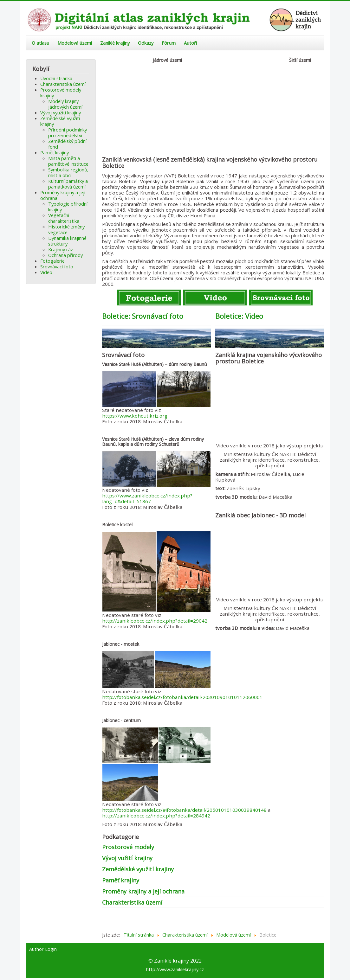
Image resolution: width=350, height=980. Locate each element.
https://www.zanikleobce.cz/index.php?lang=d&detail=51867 (147, 498)
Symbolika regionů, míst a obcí (68, 172)
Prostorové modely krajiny (60, 92)
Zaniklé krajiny (115, 43)
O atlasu (40, 43)
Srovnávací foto (56, 266)
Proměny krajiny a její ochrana (62, 195)
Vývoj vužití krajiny (127, 858)
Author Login (43, 949)
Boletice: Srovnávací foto (142, 316)
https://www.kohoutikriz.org (134, 416)
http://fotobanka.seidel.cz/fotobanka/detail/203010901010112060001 (182, 697)
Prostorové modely (128, 847)
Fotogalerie (52, 261)
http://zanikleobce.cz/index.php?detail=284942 (156, 815)
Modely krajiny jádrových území (65, 104)
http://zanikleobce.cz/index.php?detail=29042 (154, 621)
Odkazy (145, 43)
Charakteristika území (63, 84)
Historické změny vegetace (66, 229)
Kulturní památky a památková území (68, 184)
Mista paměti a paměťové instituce (68, 161)
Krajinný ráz (60, 249)
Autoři (190, 43)
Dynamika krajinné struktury (67, 241)
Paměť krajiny (54, 152)
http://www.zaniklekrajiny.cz (175, 969)
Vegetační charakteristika (63, 218)
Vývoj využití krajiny (60, 112)
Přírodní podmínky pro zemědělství (67, 132)
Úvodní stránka (56, 78)
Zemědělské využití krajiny (60, 121)
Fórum (169, 43)
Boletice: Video (239, 316)
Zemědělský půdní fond (67, 144)
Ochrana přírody (65, 255)
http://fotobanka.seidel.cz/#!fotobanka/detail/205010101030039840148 (184, 810)
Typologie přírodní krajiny (68, 207)
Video (46, 272)
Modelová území (74, 43)
